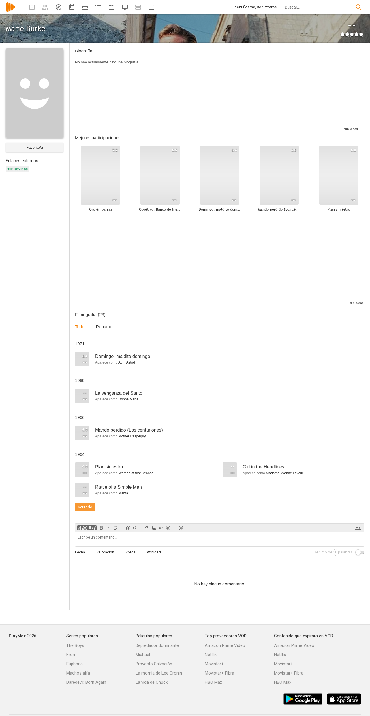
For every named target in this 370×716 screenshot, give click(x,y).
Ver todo (85, 507)
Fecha (80, 552)
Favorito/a (34, 147)
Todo (79, 326)
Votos (130, 552)
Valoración (105, 552)
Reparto (103, 326)
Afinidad (154, 552)
